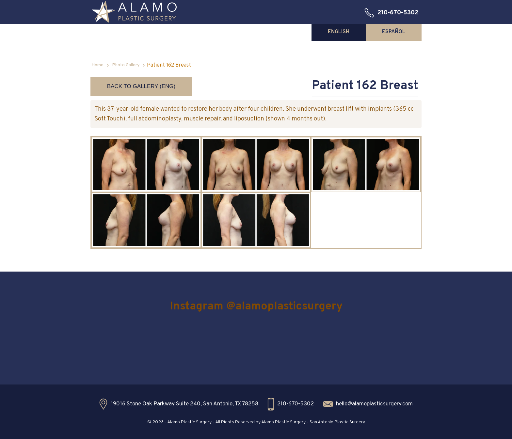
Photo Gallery (125, 65)
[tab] (339, 32)
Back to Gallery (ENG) (141, 86)
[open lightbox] (146, 164)
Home (97, 65)
